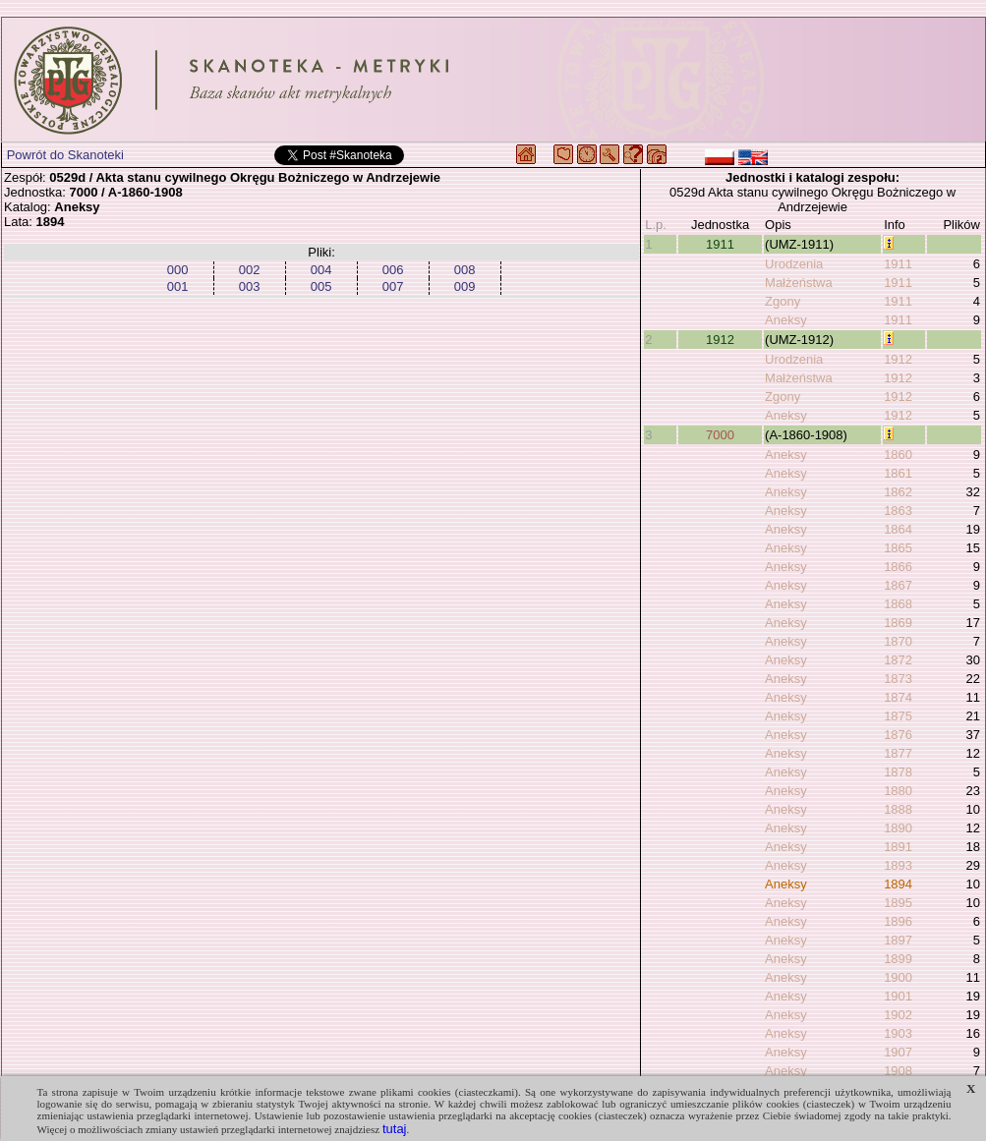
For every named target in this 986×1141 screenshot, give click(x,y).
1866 (898, 566)
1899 (898, 958)
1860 (898, 454)
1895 (898, 902)
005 (321, 286)
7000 (720, 435)
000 (178, 269)
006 (393, 269)
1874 (898, 697)
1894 (898, 884)
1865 (898, 548)
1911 (720, 244)
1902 (898, 1014)
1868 (898, 604)
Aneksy (786, 320)
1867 (898, 585)
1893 (898, 865)
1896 (898, 921)
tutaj (394, 1128)
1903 (898, 1033)
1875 (898, 716)
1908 (898, 1070)
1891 (898, 846)
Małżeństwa (799, 282)
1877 (898, 753)
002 (250, 269)
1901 (898, 996)
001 (178, 286)
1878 (898, 772)
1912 (720, 339)
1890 (898, 828)
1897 (898, 940)
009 (465, 286)
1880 (898, 790)
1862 (898, 492)
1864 (898, 529)
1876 (898, 734)
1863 (898, 510)
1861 (898, 473)
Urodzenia (794, 264)
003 (250, 286)
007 (393, 286)
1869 (898, 622)
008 (465, 269)
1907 (898, 1052)
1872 (898, 660)
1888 (898, 809)
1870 (898, 641)
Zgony (782, 301)
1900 (898, 977)
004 (321, 269)
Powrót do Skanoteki (65, 154)
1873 (898, 678)
